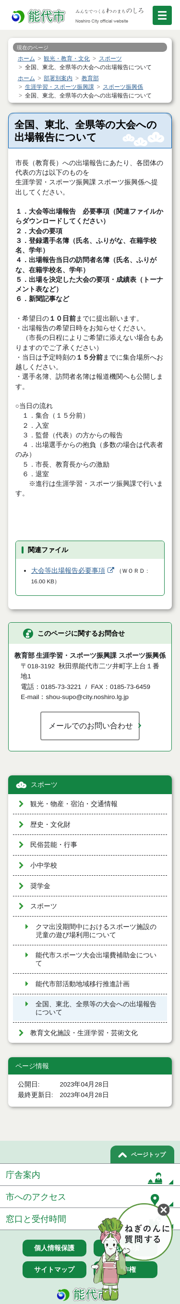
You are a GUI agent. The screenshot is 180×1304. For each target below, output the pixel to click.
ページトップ (148, 1154)
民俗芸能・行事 (53, 844)
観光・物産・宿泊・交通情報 (74, 804)
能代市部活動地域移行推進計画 (83, 984)
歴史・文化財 (50, 824)
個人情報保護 (54, 1248)
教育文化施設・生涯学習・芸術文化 (84, 1033)
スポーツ (44, 784)
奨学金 (40, 886)
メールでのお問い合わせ (90, 725)
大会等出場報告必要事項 (68, 570)
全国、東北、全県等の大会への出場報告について (96, 1008)
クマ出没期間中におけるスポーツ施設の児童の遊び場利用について (96, 931)
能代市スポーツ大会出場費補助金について (96, 959)
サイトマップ (54, 1269)
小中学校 (43, 865)
